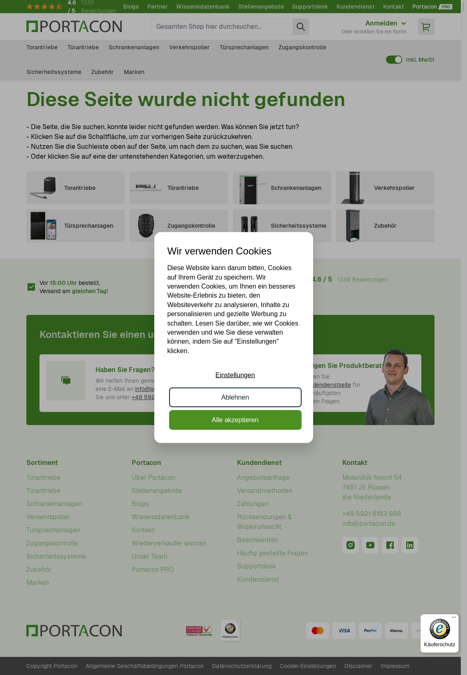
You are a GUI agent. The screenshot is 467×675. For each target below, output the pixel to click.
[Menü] (454, 619)
